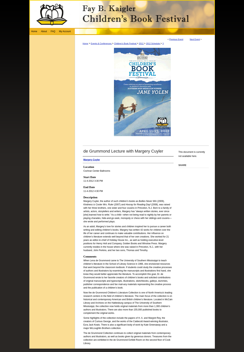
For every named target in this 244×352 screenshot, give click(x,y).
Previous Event (176, 39)
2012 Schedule (153, 43)
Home (85, 43)
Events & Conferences (101, 43)
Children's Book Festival (125, 43)
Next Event (195, 39)
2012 (141, 43)
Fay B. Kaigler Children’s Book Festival (122, 14)
